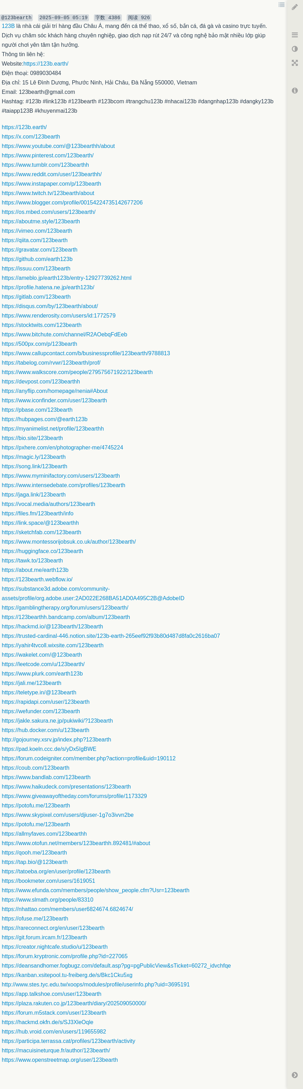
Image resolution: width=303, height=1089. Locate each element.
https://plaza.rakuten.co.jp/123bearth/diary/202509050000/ (74, 1003)
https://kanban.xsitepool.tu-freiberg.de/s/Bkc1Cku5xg (67, 975)
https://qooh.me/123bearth (34, 853)
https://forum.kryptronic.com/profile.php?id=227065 (65, 956)
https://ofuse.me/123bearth (35, 919)
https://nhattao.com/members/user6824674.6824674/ (67, 909)
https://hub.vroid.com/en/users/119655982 (54, 1032)
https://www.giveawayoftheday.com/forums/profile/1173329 (74, 796)
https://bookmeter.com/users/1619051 (48, 881)
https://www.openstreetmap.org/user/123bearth (60, 1060)
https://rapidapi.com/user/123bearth (46, 702)
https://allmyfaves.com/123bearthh (44, 834)
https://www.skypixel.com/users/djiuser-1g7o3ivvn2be (68, 815)
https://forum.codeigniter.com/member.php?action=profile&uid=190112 (89, 758)
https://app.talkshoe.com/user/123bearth (52, 994)
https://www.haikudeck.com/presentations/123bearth (66, 787)
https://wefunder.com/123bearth (41, 711)
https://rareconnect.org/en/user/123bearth (53, 928)
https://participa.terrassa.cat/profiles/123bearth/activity (68, 1041)
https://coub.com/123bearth (35, 768)
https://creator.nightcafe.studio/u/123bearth (55, 947)
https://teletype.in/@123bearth (39, 692)
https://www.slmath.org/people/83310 (47, 900)
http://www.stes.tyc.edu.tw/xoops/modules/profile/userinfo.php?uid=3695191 (96, 984)
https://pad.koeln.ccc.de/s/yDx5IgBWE (49, 749)
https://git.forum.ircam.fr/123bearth (44, 937)
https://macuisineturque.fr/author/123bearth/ (56, 1050)
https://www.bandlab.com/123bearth (46, 777)
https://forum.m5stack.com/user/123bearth (54, 1013)
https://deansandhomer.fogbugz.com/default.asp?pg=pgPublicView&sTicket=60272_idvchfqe (116, 966)
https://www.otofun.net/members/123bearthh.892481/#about (76, 843)
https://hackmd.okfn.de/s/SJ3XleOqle (47, 1022)
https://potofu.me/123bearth (36, 805)
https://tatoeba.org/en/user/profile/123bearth (56, 871)
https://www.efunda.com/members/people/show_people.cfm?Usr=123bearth (96, 890)
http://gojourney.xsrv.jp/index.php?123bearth (56, 740)
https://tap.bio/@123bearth (35, 862)
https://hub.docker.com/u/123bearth (45, 730)
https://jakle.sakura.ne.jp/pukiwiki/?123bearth (57, 721)
